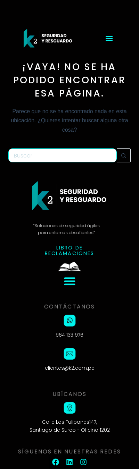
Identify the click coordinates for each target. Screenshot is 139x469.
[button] (109, 38)
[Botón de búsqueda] (124, 155)
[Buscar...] (62, 155)
